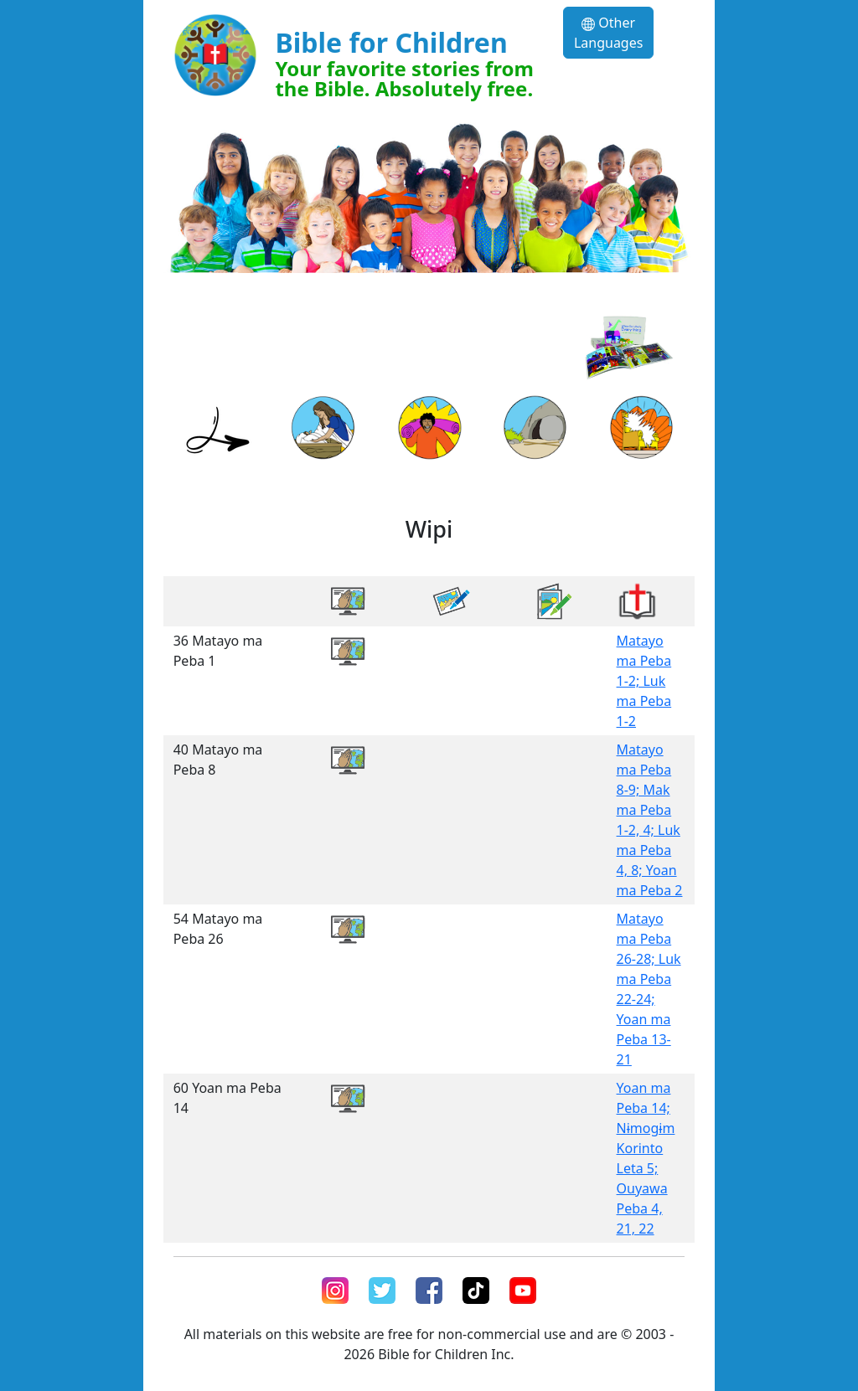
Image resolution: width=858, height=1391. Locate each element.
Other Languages (608, 32)
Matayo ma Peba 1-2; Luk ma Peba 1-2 (644, 680)
